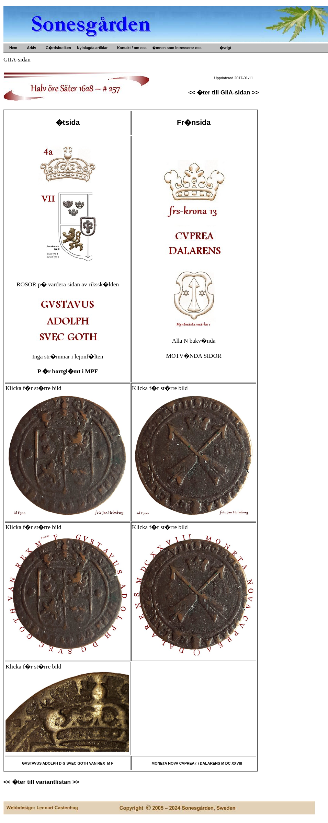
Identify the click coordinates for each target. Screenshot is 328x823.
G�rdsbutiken (57, 48)
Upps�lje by (169, 59)
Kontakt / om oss (131, 48)
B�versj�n (236, 64)
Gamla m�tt (169, 64)
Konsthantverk (171, 92)
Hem (12, 48)
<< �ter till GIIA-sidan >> (223, 92)
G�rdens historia (241, 59)
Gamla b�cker (171, 81)
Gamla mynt (168, 75)
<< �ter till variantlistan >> (41, 781)
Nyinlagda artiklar (91, 48)
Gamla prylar (169, 70)
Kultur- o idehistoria (175, 86)
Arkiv (30, 48)
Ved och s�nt (170, 97)
